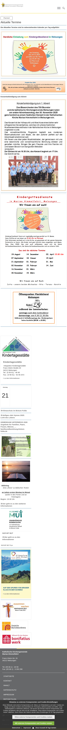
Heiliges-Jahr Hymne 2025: (13, 415)
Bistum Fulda (9, 699)
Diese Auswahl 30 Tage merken (46, 728)
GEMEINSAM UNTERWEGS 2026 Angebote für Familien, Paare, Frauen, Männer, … (14, 424)
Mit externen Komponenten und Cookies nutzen (33, 723)
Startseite (8, 676)
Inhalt (6, 685)
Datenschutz (9, 690)
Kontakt (7, 681)
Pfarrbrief (6, 18)
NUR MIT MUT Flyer (7, 545)
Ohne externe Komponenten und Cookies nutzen (33, 717)
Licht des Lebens (8, 418)
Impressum (8, 695)
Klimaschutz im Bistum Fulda (14, 411)
